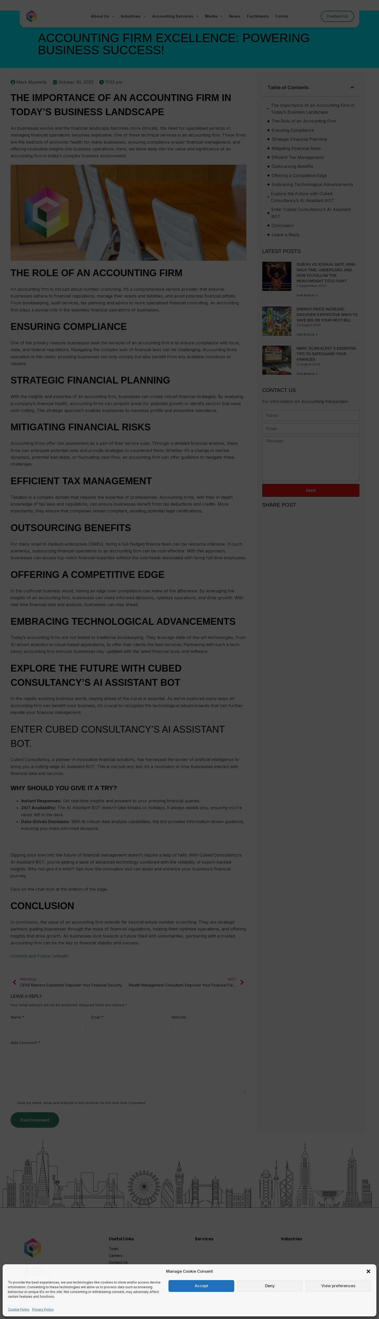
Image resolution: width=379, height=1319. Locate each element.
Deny (270, 1285)
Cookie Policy (18, 1309)
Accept (201, 1285)
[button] (368, 1271)
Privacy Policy (43, 1309)
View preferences (338, 1285)
